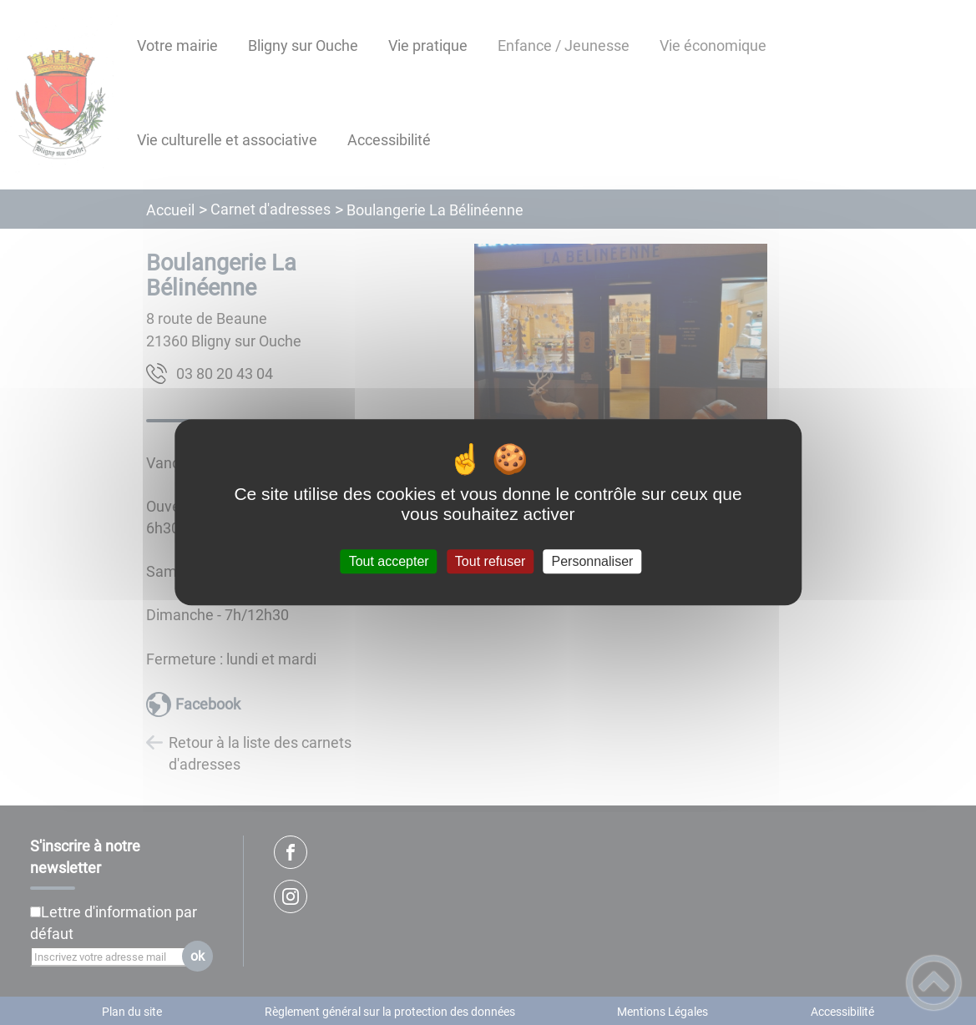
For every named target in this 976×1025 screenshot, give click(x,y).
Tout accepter (389, 561)
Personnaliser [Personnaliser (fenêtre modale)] (593, 561)
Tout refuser (490, 561)
